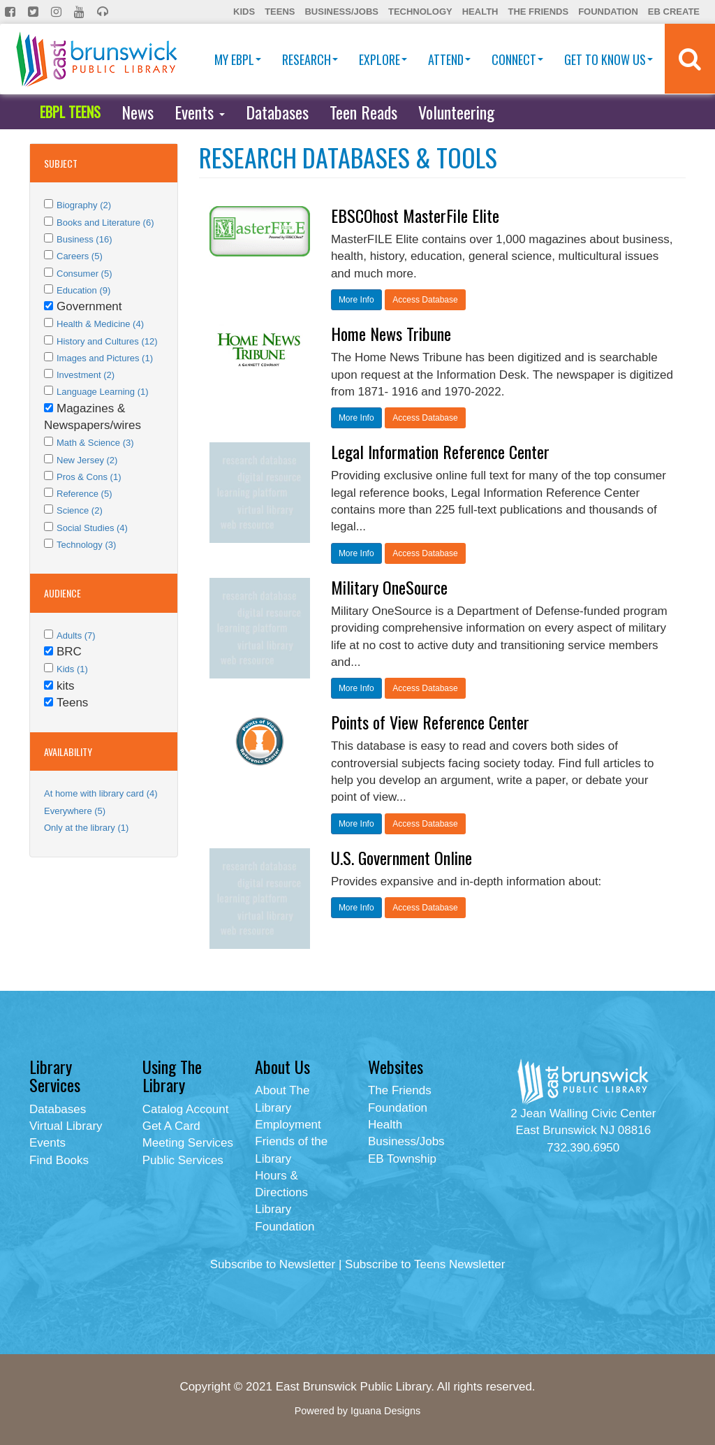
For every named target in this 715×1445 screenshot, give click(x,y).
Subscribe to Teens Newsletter (425, 1264)
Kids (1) (72, 669)
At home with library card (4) (101, 793)
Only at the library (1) (86, 827)
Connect (517, 59)
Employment (287, 1124)
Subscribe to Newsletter (273, 1264)
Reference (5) (84, 493)
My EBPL (237, 59)
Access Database (424, 300)
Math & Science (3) (95, 442)
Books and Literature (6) (105, 222)
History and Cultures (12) (107, 341)
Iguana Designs (385, 1410)
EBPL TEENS (70, 111)
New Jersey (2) (87, 460)
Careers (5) (80, 256)
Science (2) (80, 510)
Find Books (59, 1160)
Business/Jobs (341, 11)
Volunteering (456, 111)
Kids (244, 11)
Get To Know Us (608, 59)
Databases (277, 111)
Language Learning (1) (103, 391)
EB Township (402, 1159)
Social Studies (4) (92, 528)
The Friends (538, 11)
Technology (420, 11)
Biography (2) (84, 205)
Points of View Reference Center (430, 721)
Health (480, 11)
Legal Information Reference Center (440, 451)
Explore (383, 59)
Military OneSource (389, 587)
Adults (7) (76, 635)
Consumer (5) (84, 273)
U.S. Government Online (401, 857)
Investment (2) (86, 375)
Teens (280, 11)
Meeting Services (187, 1142)
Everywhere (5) (74, 811)
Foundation (608, 11)
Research (310, 59)
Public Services (182, 1160)
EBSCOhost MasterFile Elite (415, 215)
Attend (449, 59)
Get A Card (171, 1126)
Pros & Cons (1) (89, 477)
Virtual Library (66, 1126)
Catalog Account (185, 1109)
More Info (356, 300)
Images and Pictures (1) (105, 358)
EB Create (674, 11)
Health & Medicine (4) (100, 324)
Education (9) (83, 290)
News (137, 111)
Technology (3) (86, 544)
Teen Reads (363, 111)
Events (200, 111)
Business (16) (84, 239)
